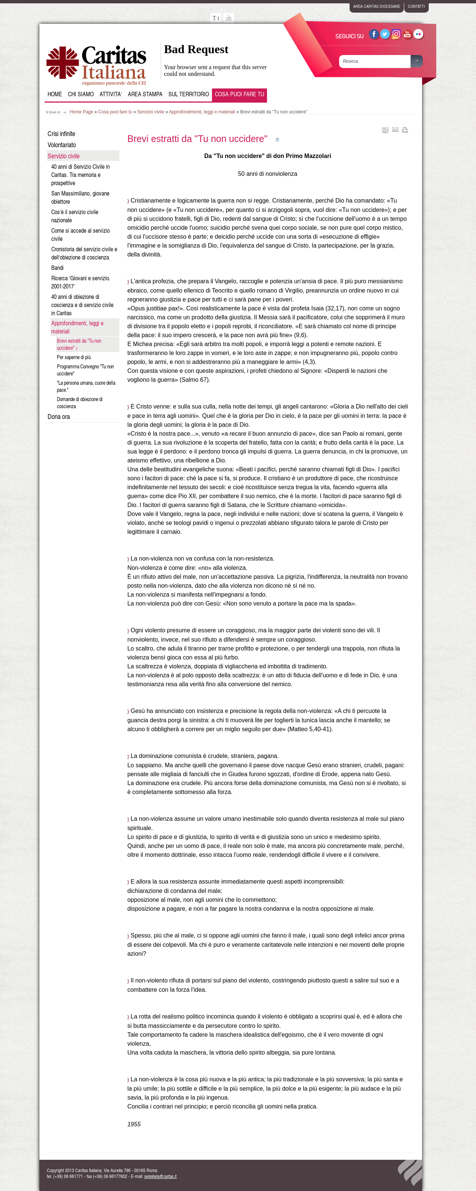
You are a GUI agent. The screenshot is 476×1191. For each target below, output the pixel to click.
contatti (416, 6)
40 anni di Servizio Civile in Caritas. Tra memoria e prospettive (80, 174)
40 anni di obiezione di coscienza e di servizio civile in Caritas (82, 305)
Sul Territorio (188, 94)
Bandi (57, 268)
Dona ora (59, 416)
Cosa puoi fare (239, 94)
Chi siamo (81, 94)
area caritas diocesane (376, 6)
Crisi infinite (61, 133)
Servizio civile (150, 111)
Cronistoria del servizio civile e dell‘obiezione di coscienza (84, 253)
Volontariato (62, 144)
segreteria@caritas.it (160, 1176)
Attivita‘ (111, 94)
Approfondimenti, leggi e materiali (202, 111)
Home (55, 94)
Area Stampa (145, 94)
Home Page (81, 111)
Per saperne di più (74, 357)
